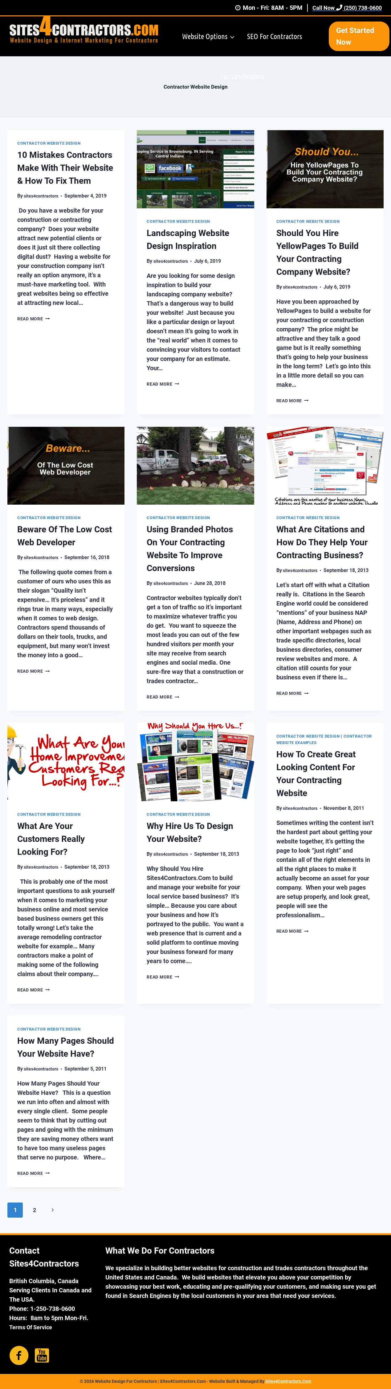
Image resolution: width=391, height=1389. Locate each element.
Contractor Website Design (52, 143)
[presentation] (195, 169)
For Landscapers (242, 76)
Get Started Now (355, 36)
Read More (35, 319)
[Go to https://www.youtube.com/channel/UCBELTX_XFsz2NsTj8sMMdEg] (42, 1355)
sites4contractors (43, 196)
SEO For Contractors (274, 36)
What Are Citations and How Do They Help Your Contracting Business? (322, 542)
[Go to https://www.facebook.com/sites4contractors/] (19, 1355)
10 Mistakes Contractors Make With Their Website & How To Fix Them (65, 168)
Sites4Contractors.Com (288, 1381)
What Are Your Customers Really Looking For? (51, 839)
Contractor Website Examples (314, 742)
